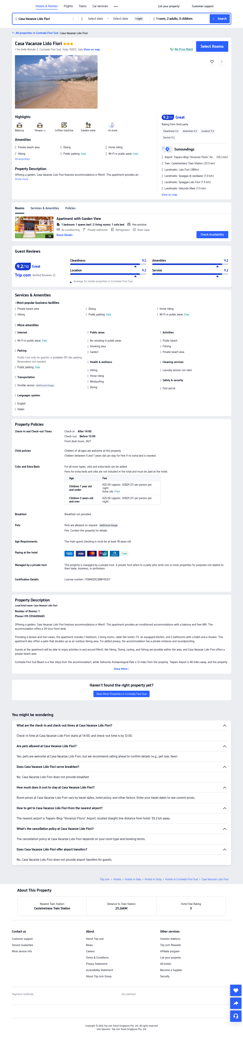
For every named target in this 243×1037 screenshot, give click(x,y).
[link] (169, 6)
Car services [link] (100, 6)
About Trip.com (95, 938)
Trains (82, 6)
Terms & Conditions (97, 957)
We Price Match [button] (184, 49)
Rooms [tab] (19, 208)
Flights (68, 6)
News (89, 945)
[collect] (235, 990)
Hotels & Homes (47, 6)
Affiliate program (170, 951)
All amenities (22, 159)
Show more (21, 179)
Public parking (97, 314)
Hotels (117, 879)
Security (164, 976)
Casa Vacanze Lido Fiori (38, 43)
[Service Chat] (235, 1016)
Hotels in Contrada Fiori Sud (181, 879)
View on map (169, 194)
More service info (22, 951)
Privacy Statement (96, 963)
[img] (56, 82)
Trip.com (105, 879)
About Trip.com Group (99, 976)
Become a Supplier (171, 970)
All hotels (165, 963)
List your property (170, 957)
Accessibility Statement (99, 970)
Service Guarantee (22, 945)
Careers (90, 951)
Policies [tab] (70, 208)
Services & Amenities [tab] (44, 208)
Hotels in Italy (133, 879)
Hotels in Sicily (153, 879)
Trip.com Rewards (170, 945)
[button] (116, 6)
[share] (235, 1003)
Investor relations (170, 938)
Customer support (22, 938)
